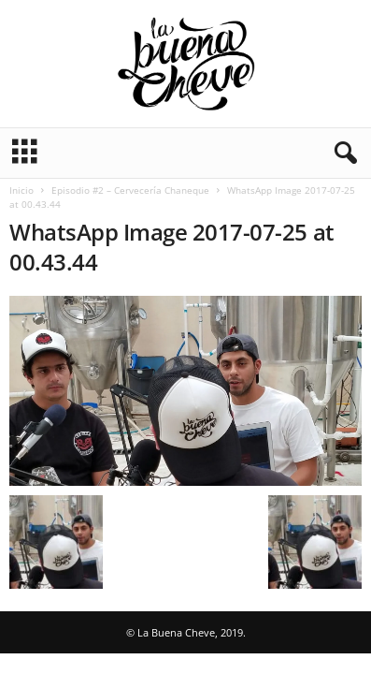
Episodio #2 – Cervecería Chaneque (130, 190)
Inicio (21, 190)
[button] (342, 153)
